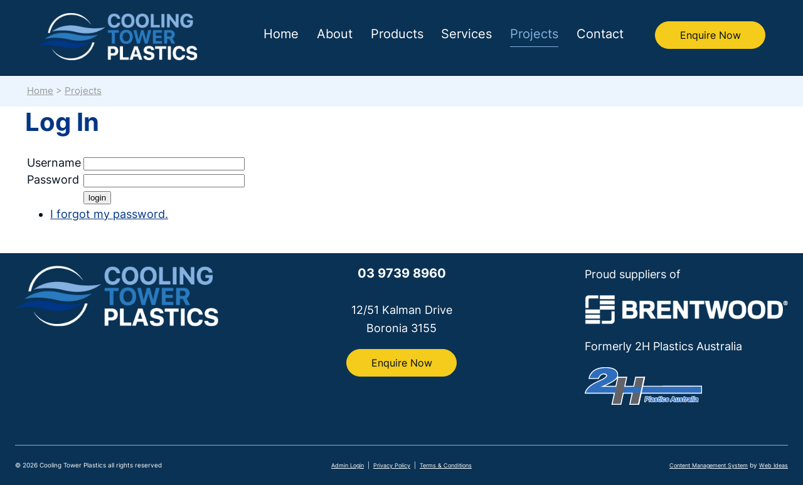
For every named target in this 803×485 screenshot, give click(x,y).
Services (466, 33)
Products (397, 33)
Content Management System (708, 465)
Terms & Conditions (446, 465)
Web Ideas (773, 465)
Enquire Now (710, 35)
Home (281, 33)
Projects (534, 33)
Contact (600, 33)
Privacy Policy (391, 465)
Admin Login (347, 465)
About (335, 33)
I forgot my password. (109, 214)
